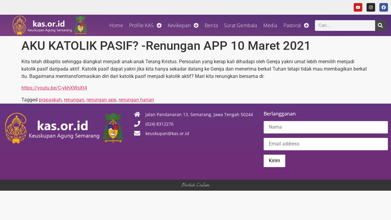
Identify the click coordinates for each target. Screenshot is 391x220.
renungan (74, 100)
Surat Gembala (240, 25)
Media (270, 25)
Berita (211, 25)
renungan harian (136, 100)
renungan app (101, 100)
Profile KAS (145, 25)
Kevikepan (183, 25)
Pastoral (296, 25)
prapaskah (50, 100)
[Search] (380, 25)
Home (116, 25)
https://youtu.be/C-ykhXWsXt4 (54, 88)
